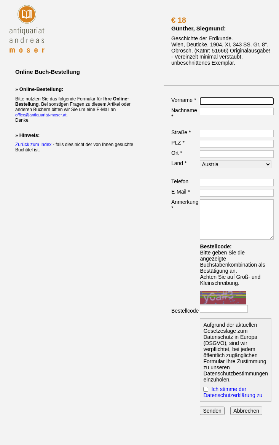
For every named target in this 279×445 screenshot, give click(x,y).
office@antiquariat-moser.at (40, 115)
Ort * (176, 153)
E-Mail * (180, 192)
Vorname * (183, 100)
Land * (179, 163)
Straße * (181, 132)
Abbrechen (246, 411)
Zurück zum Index (33, 144)
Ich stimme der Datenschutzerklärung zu (232, 392)
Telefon (179, 181)
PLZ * (178, 143)
